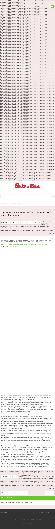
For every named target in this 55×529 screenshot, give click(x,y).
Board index (14, 200)
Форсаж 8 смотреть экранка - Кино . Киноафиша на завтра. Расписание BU (25, 244)
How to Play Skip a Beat (27, 200)
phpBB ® (22, 519)
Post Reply (6, 222)
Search (36, 222)
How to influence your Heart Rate (10, 203)
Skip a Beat (5, 200)
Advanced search (39, 222)
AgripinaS (3, 238)
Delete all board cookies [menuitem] (42, 512)
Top (54, 512)
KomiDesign (39, 519)
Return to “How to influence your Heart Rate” (15, 493)
